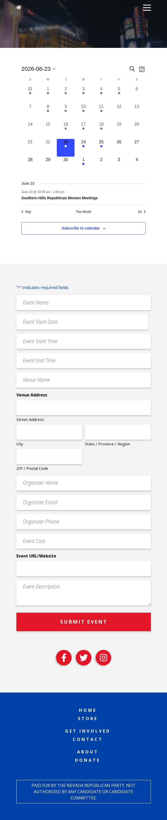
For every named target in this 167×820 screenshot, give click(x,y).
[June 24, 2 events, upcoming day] (83, 148)
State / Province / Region (107, 443)
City (19, 443)
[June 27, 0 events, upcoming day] (137, 148)
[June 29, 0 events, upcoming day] (48, 165)
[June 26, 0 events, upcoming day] (119, 148)
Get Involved (87, 731)
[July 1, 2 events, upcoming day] (83, 165)
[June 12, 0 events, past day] (119, 112)
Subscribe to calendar (80, 228)
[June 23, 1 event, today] (66, 148)
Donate (87, 760)
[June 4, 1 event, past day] (101, 95)
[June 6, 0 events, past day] (137, 95)
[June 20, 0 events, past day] (137, 130)
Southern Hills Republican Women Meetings (59, 198)
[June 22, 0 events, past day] (48, 148)
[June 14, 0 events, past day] (30, 130)
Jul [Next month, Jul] (142, 212)
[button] (147, 7)
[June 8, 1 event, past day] (48, 112)
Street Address (30, 419)
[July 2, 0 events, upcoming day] (101, 165)
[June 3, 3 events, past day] (83, 95)
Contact (88, 739)
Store (88, 718)
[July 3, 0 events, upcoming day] (119, 165)
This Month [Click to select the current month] (83, 212)
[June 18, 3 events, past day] (101, 130)
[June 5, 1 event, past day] (119, 95)
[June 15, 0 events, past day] (48, 130)
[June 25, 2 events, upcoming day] (101, 148)
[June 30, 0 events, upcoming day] (66, 165)
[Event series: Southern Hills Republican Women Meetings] (67, 192)
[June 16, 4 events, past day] (66, 130)
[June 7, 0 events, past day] (30, 112)
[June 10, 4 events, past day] (83, 112)
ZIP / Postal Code (32, 468)
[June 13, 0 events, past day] (137, 112)
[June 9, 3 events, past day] (66, 112)
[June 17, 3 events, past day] (83, 130)
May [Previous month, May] (26, 212)
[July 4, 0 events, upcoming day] (137, 165)
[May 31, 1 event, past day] (30, 95)
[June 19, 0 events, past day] (119, 130)
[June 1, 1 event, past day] (48, 95)
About (87, 752)
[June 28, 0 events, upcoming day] (30, 165)
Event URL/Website (36, 556)
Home (88, 710)
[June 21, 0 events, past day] (30, 148)
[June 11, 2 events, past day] (101, 112)
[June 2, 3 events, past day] (66, 95)
